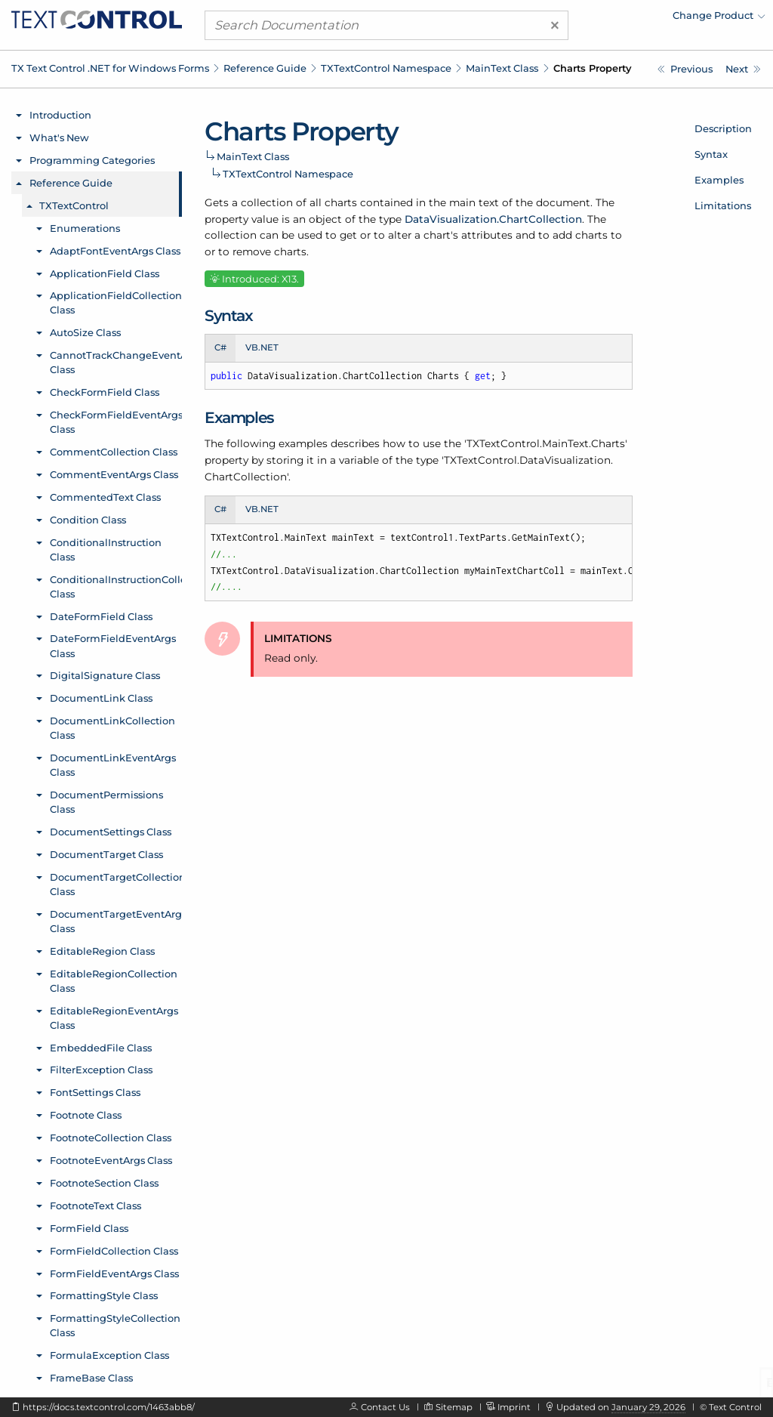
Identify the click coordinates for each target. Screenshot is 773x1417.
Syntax (711, 154)
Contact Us (385, 1407)
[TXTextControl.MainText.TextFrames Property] (743, 69)
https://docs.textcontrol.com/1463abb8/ (109, 1407)
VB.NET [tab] (262, 347)
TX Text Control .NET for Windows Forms (110, 68)
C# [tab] (220, 347)
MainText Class (502, 68)
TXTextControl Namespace (386, 68)
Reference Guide (264, 68)
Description (723, 128)
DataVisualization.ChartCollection (493, 219)
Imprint (514, 1407)
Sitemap (454, 1407)
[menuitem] (633, 19)
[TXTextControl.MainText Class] (685, 69)
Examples (719, 180)
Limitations (722, 205)
